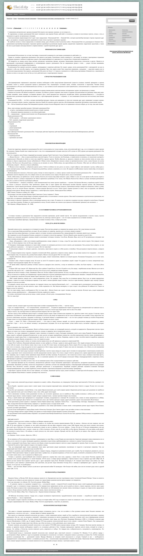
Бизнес (124, 41)
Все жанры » (111, 43)
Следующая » (63, 28)
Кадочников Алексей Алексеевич (27, 18)
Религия (111, 39)
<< (54, 544)
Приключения (112, 33)
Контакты (22, 14)
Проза (110, 31)
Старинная (112, 37)
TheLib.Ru (9, 18)
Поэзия (111, 35)
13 (49, 28)
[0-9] (80, 5)
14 (52, 28)
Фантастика (112, 30)
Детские (124, 33)
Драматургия (125, 35)
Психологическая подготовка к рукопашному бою (51, 18)
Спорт (15, 18)
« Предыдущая (17, 28)
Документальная (126, 37)
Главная (10, 14)
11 (44, 28)
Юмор (123, 39)
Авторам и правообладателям (49, 550)
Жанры (16, 14)
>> (56, 544)
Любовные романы (127, 31)
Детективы (125, 30)
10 (41, 28)
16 (57, 28)
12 (47, 28)
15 (54, 28)
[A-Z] (77, 5)
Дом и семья (112, 41)
